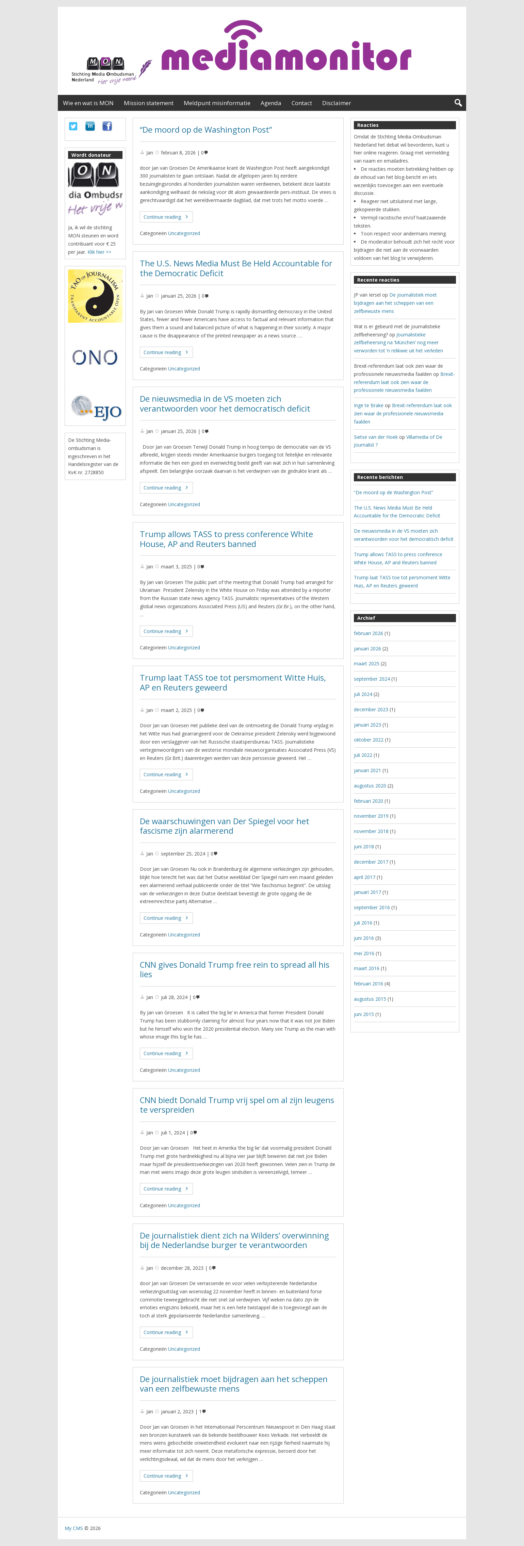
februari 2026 (368, 633)
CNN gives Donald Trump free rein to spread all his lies (234, 969)
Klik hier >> (99, 252)
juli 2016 (363, 922)
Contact (302, 103)
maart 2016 (366, 968)
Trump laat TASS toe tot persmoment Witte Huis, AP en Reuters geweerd (233, 682)
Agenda (271, 103)
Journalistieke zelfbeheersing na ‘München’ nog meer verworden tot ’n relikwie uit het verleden (398, 342)
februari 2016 (368, 983)
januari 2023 (367, 724)
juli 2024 (363, 694)
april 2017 (364, 877)
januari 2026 (367, 648)
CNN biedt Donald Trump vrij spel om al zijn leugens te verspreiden (237, 1105)
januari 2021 (367, 770)
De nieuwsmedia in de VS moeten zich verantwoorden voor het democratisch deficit (225, 403)
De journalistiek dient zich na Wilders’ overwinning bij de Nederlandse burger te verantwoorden (234, 1240)
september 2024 (372, 679)
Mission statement (149, 103)
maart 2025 (366, 663)
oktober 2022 (368, 739)
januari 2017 (367, 892)
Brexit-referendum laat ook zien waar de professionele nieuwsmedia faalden (404, 382)
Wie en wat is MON (88, 103)
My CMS (74, 1528)
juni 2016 (364, 938)
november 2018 (371, 831)
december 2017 (371, 862)
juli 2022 (363, 755)
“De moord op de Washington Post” (206, 129)
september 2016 (372, 907)
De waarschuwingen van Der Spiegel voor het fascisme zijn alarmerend (224, 826)
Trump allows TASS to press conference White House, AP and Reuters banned (226, 539)
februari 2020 (368, 801)
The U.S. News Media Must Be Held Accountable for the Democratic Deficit (236, 268)
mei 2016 (364, 953)
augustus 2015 (370, 999)
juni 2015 (364, 1014)
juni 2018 (364, 846)
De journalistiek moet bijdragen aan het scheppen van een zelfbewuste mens (234, 1384)
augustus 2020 (370, 785)
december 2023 (371, 709)
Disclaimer (336, 103)
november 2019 (371, 816)
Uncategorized (184, 233)
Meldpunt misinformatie (217, 103)
